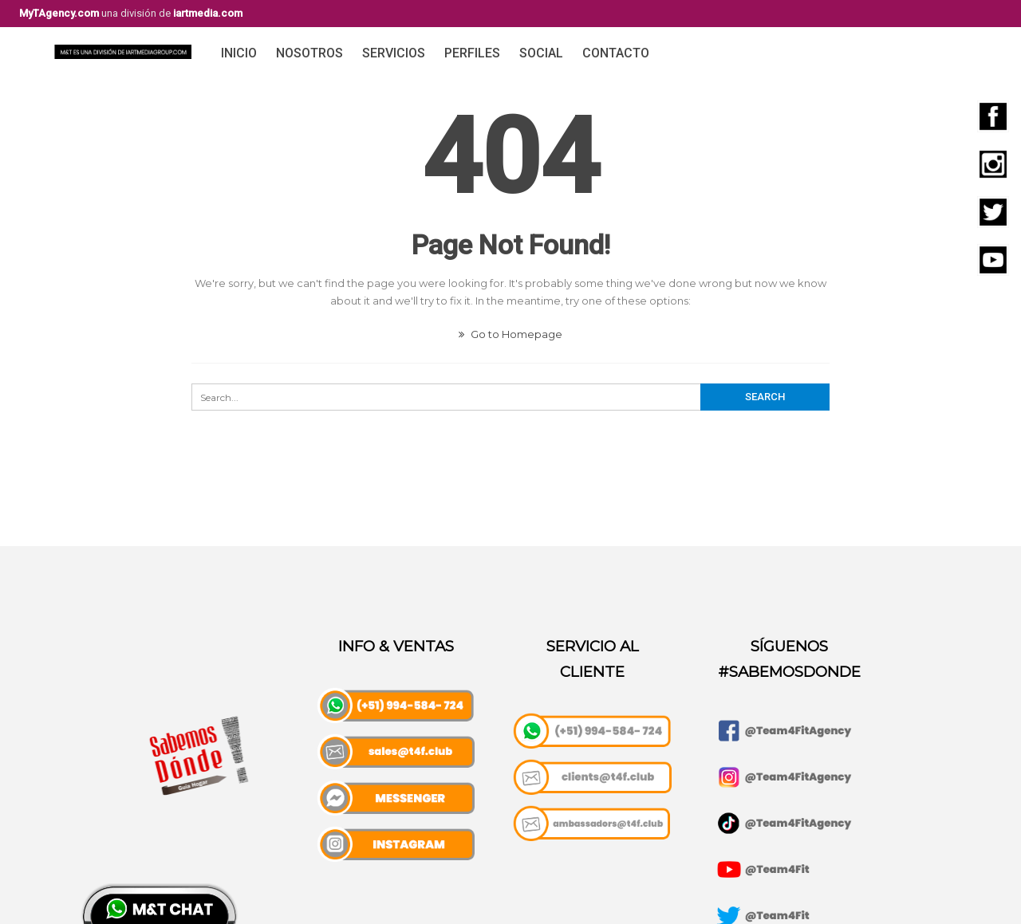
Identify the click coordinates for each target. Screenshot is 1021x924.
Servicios (393, 53)
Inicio (239, 53)
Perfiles (472, 53)
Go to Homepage (510, 334)
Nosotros (309, 53)
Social (541, 53)
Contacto (615, 53)
